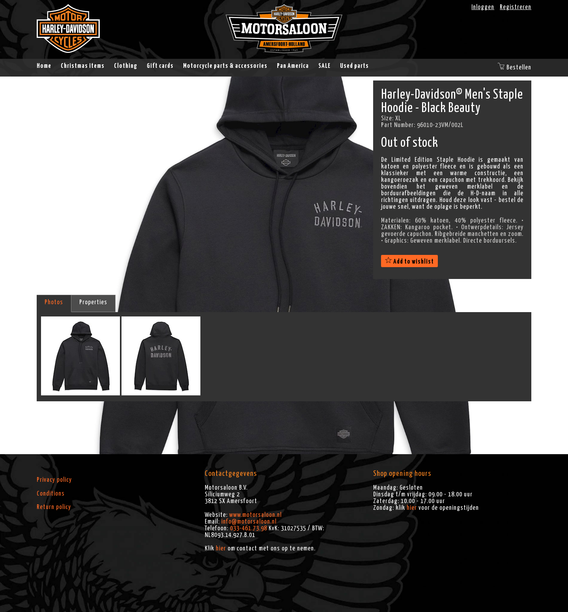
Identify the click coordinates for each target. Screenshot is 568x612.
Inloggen (482, 7)
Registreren (515, 7)
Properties (93, 302)
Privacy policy (54, 480)
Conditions (51, 493)
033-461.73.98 (248, 528)
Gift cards (160, 66)
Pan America (293, 66)
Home (44, 66)
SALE (324, 66)
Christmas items (83, 66)
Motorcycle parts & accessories (225, 66)
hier (221, 548)
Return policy (54, 507)
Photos (54, 302)
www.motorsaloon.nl (255, 515)
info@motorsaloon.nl (249, 521)
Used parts (354, 66)
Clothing (125, 66)
